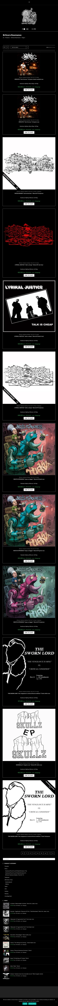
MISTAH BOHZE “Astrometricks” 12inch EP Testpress (29, 193)
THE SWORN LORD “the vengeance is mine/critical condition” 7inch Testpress (29, 836)
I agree (25, 1003)
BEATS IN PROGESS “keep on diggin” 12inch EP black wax (29, 479)
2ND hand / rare (9, 880)
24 (51, 47)
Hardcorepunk (8, 882)
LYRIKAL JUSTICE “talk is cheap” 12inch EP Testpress (29, 408)
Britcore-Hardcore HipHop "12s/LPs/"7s (27, 77)
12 (49, 47)
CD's (6, 889)
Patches (7, 893)
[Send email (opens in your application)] (29, 2)
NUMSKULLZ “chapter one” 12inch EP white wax (29, 765)
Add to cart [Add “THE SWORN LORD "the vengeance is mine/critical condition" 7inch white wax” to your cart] (29, 704)
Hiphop (7, 884)
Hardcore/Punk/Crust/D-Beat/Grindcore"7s (15, 873)
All (54, 47)
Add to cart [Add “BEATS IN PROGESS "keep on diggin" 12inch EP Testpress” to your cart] (29, 632)
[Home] (3, 37)
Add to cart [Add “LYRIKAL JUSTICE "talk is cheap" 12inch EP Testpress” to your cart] (29, 418)
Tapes (6, 886)
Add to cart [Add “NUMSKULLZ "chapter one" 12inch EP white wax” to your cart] (29, 775)
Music (37, 77)
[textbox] (29, 859)
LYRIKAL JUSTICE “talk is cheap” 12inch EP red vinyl (29, 265)
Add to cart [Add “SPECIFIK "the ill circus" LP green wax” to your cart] (29, 132)
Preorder (7, 866)
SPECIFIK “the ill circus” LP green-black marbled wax (29, 79)
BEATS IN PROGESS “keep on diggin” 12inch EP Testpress (29, 622)
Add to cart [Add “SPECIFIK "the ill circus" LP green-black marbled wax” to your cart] (29, 90)
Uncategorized (8, 896)
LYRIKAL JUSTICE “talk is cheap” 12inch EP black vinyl (29, 336)
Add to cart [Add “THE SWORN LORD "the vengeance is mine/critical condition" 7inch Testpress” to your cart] (29, 847)
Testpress (39, 191)
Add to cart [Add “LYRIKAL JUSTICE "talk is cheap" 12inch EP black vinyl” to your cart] (29, 347)
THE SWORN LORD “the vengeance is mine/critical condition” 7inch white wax (29, 693)
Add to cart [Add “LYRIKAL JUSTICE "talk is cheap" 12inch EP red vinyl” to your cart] (29, 275)
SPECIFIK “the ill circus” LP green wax (29, 122)
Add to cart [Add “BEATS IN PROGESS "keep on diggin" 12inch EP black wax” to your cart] (29, 490)
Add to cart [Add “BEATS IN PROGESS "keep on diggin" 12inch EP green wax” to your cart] (29, 561)
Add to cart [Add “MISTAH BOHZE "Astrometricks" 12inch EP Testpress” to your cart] (29, 204)
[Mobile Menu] (34, 29)
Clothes (6, 891)
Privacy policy (32, 1003)
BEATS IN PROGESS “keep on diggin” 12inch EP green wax (29, 551)
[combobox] (29, 859)
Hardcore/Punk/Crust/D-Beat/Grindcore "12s (16, 871)
